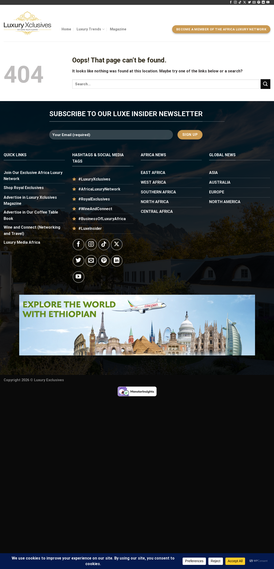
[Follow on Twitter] (249, 2)
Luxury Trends (90, 29)
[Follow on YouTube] (267, 2)
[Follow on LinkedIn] (263, 2)
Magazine (118, 29)
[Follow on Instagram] (235, 2)
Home (66, 29)
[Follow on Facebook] (230, 2)
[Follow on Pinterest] (258, 2)
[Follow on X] (244, 2)
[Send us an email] (254, 2)
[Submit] (265, 84)
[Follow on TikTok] (240, 2)
